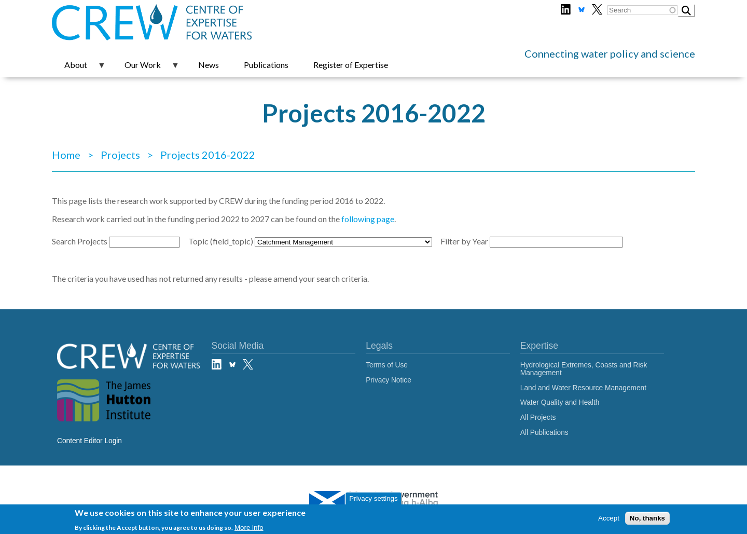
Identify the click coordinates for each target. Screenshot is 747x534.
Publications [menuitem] (266, 65)
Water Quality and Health (560, 402)
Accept (608, 519)
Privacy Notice (388, 380)
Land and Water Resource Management (583, 388)
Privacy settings (373, 500)
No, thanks (647, 519)
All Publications (544, 432)
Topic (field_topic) (220, 241)
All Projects (538, 417)
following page (367, 219)
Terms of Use (387, 365)
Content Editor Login (89, 441)
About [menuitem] (79, 68)
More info (249, 528)
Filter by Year (464, 241)
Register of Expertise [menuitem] (350, 65)
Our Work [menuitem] (145, 68)
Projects (120, 154)
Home (66, 154)
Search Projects (79, 241)
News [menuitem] (208, 65)
